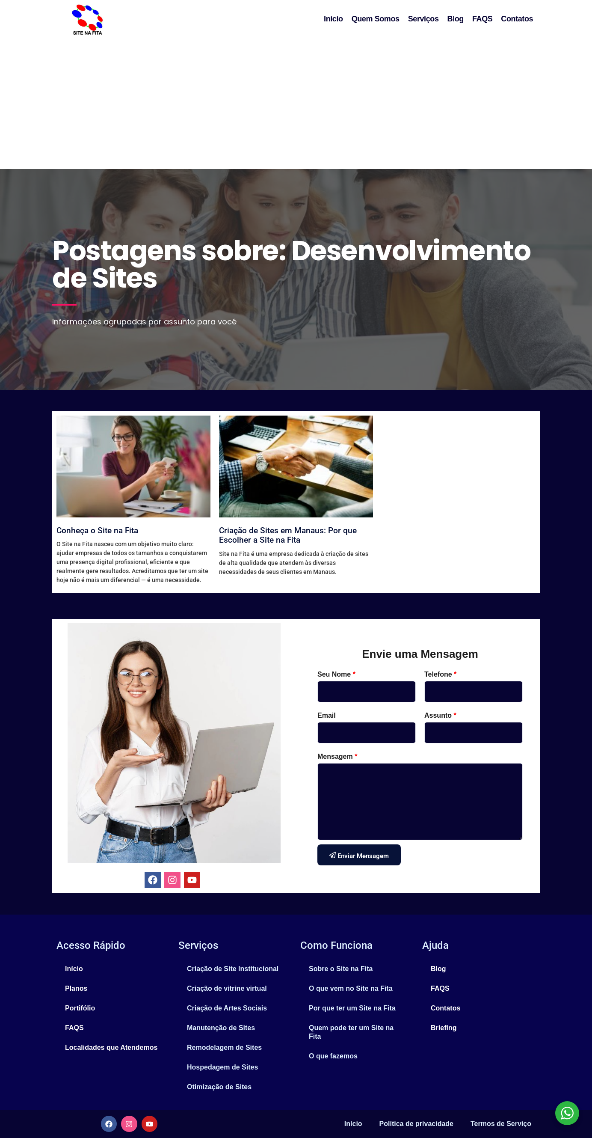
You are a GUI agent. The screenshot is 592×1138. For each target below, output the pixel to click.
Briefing (443, 1027)
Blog (455, 19)
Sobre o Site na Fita (341, 968)
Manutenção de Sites (221, 1027)
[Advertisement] (296, 105)
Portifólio (80, 1008)
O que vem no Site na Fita (351, 988)
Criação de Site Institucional (232, 968)
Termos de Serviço (501, 1123)
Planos (76, 988)
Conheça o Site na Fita (97, 530)
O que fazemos (333, 1056)
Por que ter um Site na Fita (352, 1008)
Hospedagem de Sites (222, 1067)
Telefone (440, 674)
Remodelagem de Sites (224, 1047)
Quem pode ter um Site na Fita (351, 1032)
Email (326, 715)
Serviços (423, 19)
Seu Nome (336, 674)
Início (333, 19)
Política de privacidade (416, 1123)
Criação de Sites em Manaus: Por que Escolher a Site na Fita (288, 535)
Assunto (440, 715)
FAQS (482, 19)
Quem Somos (376, 19)
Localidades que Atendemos (111, 1047)
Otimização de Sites (219, 1086)
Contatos (517, 19)
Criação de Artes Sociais (227, 1008)
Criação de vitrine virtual (227, 988)
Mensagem (337, 756)
